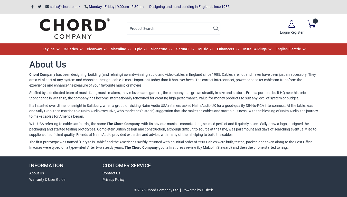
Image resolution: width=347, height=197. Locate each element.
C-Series (71, 49)
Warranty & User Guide (47, 179)
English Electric (288, 49)
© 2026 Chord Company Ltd (156, 190)
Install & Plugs (255, 49)
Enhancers (225, 49)
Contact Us (111, 173)
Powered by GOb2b (197, 190)
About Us (36, 173)
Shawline (118, 49)
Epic (138, 49)
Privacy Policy (113, 179)
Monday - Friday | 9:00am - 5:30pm (114, 7)
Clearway (94, 49)
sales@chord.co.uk (62, 7)
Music (203, 49)
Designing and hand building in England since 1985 (189, 7)
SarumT (182, 49)
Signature (159, 49)
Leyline (49, 49)
